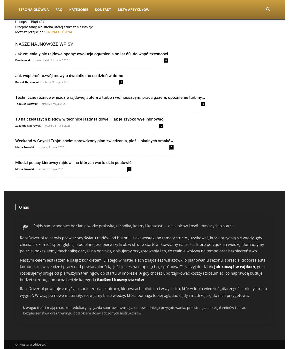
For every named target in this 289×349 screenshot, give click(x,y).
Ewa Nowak (23, 60)
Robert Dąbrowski (27, 82)
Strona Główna (34, 9)
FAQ (59, 9)
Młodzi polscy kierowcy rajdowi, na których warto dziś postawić (73, 162)
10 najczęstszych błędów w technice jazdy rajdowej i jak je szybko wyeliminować (89, 119)
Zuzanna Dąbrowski (28, 125)
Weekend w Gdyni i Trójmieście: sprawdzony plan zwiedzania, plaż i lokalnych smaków (94, 140)
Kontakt (103, 9)
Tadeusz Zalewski (26, 104)
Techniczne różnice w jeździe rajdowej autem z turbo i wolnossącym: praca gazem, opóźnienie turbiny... (110, 97)
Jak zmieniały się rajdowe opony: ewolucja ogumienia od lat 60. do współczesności (91, 53)
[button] (268, 10)
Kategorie (78, 9)
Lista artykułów (133, 9)
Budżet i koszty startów (120, 279)
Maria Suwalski (25, 147)
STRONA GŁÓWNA (58, 32)
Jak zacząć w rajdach (234, 266)
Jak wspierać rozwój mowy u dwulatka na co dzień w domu (69, 75)
